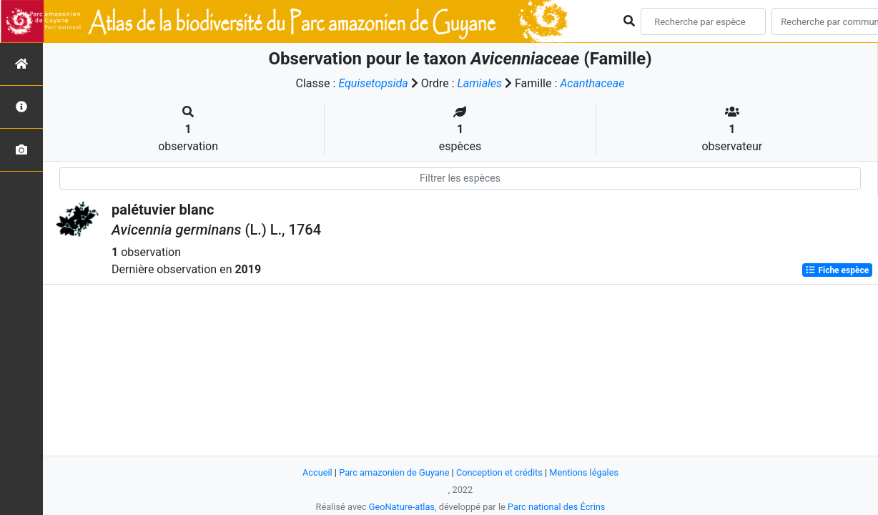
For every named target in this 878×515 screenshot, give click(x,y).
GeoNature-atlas (401, 506)
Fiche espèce (837, 270)
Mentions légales (584, 472)
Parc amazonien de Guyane (394, 472)
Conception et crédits (499, 472)
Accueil (317, 472)
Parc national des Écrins (557, 506)
